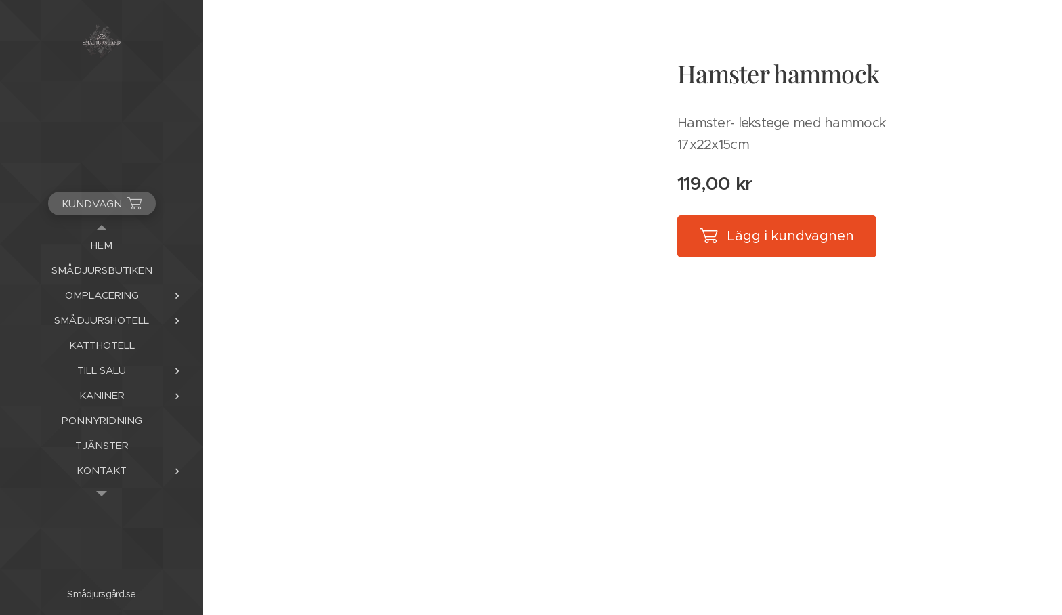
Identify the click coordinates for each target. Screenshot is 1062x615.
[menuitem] (101, 245)
